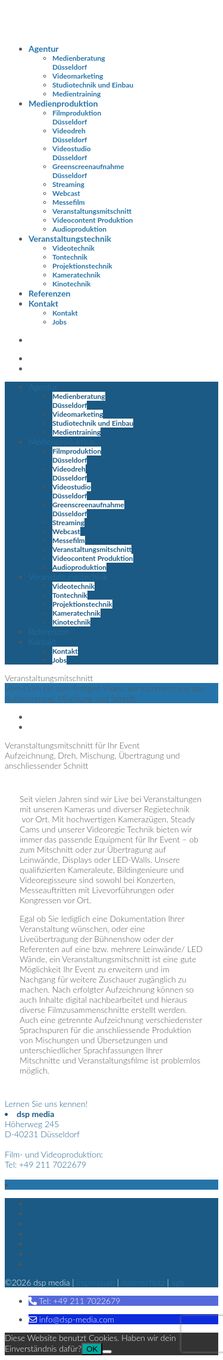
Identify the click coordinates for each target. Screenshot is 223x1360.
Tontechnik (69, 256)
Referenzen (49, 293)
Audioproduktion (79, 228)
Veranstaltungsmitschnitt (91, 211)
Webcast (66, 193)
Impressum (95, 1282)
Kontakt (43, 303)
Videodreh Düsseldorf (69, 135)
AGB (177, 1282)
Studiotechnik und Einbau (92, 84)
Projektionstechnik (82, 265)
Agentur (44, 48)
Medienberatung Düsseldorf (78, 62)
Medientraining (76, 93)
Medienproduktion (63, 103)
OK (92, 1349)
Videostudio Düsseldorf (71, 153)
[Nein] (107, 1351)
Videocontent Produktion (92, 220)
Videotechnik (73, 248)
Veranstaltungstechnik (70, 238)
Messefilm (68, 202)
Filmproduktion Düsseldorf (76, 117)
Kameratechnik (76, 274)
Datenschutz (143, 1282)
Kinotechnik (71, 283)
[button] (74, 1301)
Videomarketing (77, 75)
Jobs (59, 321)
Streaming (68, 184)
